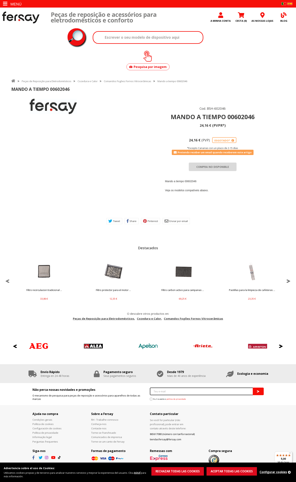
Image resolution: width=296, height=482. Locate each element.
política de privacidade (176, 399)
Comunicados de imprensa (106, 437)
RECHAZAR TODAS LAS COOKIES (178, 471)
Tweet (114, 221)
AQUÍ (137, 472)
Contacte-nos (98, 428)
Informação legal (42, 437)
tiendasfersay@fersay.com (165, 439)
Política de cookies (43, 424)
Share (131, 221)
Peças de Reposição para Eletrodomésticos (46, 81)
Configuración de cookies (47, 428)
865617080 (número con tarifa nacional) (172, 434)
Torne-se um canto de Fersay (108, 441)
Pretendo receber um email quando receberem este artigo (213, 152)
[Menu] (290, 454)
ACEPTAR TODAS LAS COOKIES (232, 471)
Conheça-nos (98, 424)
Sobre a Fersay (102, 414)
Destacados (148, 247)
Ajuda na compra (45, 414)
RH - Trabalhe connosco (104, 419)
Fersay (21, 17)
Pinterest (150, 221)
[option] (53, 106)
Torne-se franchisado (103, 432)
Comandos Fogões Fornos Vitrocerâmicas (127, 81)
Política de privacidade (45, 432)
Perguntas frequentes (45, 441)
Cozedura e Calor (88, 81)
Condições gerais (42, 419)
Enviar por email (176, 221)
